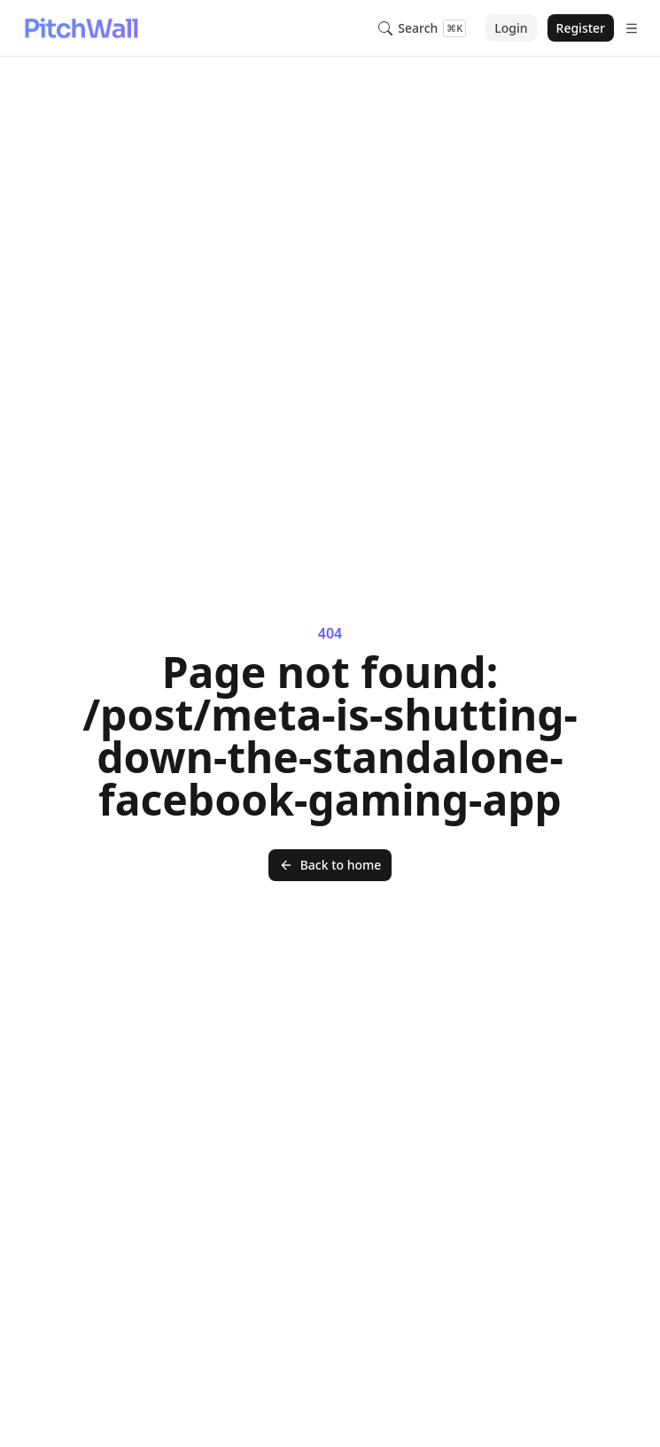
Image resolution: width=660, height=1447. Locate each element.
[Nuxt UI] (80, 28)
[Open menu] (631, 28)
